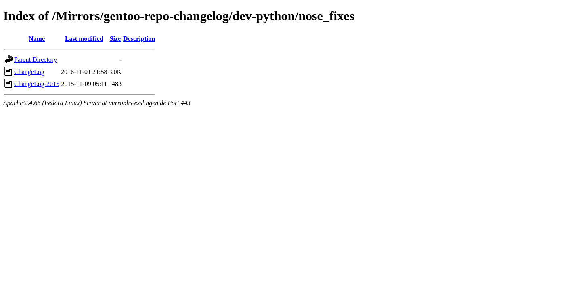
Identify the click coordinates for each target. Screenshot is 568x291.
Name (37, 38)
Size (115, 38)
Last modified (84, 38)
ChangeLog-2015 (36, 83)
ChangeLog (29, 71)
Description (139, 38)
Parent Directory (35, 59)
